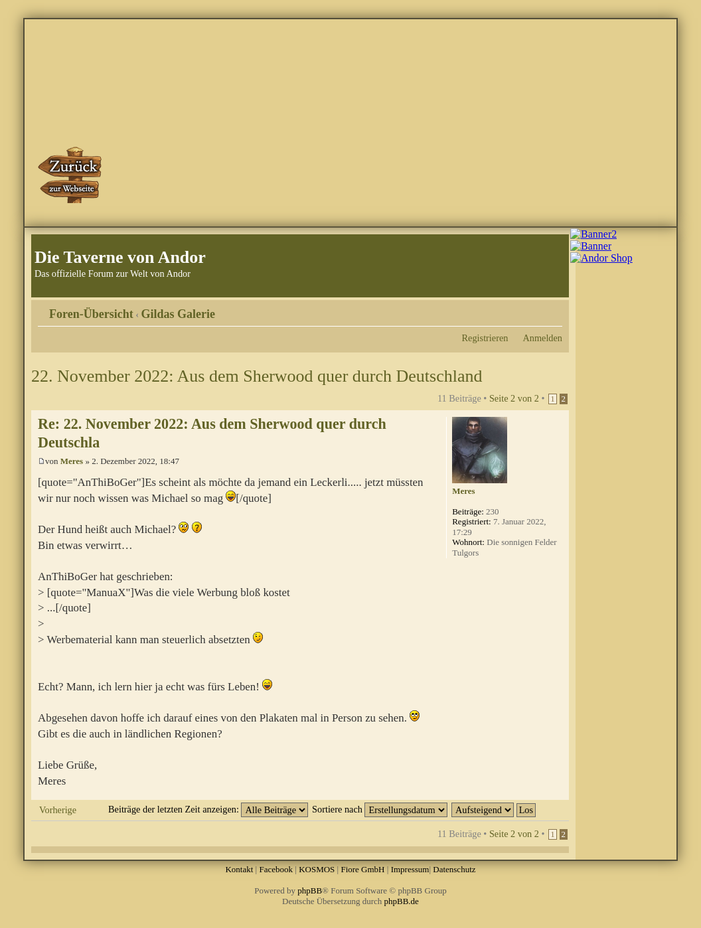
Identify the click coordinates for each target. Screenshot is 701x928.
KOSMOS (317, 869)
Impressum (410, 869)
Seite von (514, 398)
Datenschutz (454, 869)
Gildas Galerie (178, 314)
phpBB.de (401, 901)
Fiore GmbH (362, 869)
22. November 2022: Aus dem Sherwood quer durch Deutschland (256, 376)
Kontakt (239, 869)
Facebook (276, 869)
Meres (71, 461)
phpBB (309, 890)
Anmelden (542, 338)
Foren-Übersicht (91, 314)
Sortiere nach (379, 809)
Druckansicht (532, 309)
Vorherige (57, 810)
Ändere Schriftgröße (552, 309)
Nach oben (558, 793)
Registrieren (485, 338)
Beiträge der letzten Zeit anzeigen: (208, 809)
